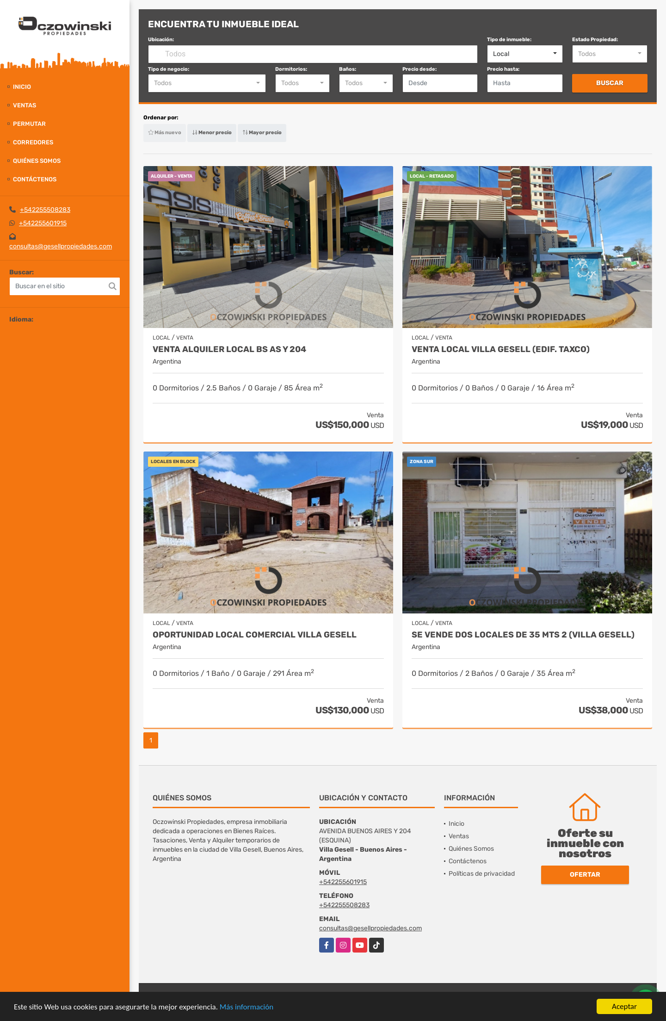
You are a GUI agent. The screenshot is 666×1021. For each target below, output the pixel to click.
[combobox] (524, 54)
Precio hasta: (503, 69)
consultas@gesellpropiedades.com (60, 246)
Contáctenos (34, 179)
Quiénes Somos (37, 160)
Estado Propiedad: (595, 40)
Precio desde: (419, 69)
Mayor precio (262, 133)
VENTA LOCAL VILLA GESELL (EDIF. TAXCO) (501, 349)
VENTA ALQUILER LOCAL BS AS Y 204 (229, 349)
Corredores (33, 142)
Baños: (347, 69)
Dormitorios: (291, 69)
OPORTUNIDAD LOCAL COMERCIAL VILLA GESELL (255, 635)
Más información (246, 1007)
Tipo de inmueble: (509, 40)
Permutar (29, 123)
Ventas (24, 105)
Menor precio (212, 133)
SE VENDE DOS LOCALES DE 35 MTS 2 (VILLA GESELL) (523, 635)
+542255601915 (43, 223)
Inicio (22, 86)
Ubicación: (161, 40)
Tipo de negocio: (168, 69)
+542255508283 (45, 210)
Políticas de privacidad (482, 874)
